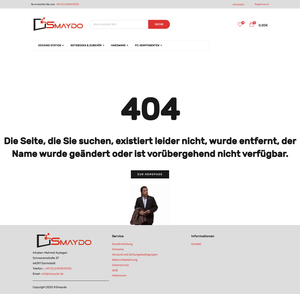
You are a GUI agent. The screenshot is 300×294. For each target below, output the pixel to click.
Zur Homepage (150, 174)
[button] (251, 25)
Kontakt (196, 244)
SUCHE (159, 24)
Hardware (119, 45)
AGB (115, 270)
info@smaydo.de (52, 274)
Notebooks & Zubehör (87, 45)
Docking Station (51, 45)
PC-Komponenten (148, 45)
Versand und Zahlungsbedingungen (135, 254)
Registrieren (262, 4)
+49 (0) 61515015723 (67, 4)
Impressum (119, 275)
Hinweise (118, 249)
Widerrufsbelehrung (124, 260)
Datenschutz (120, 265)
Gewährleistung (122, 244)
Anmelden (238, 4)
